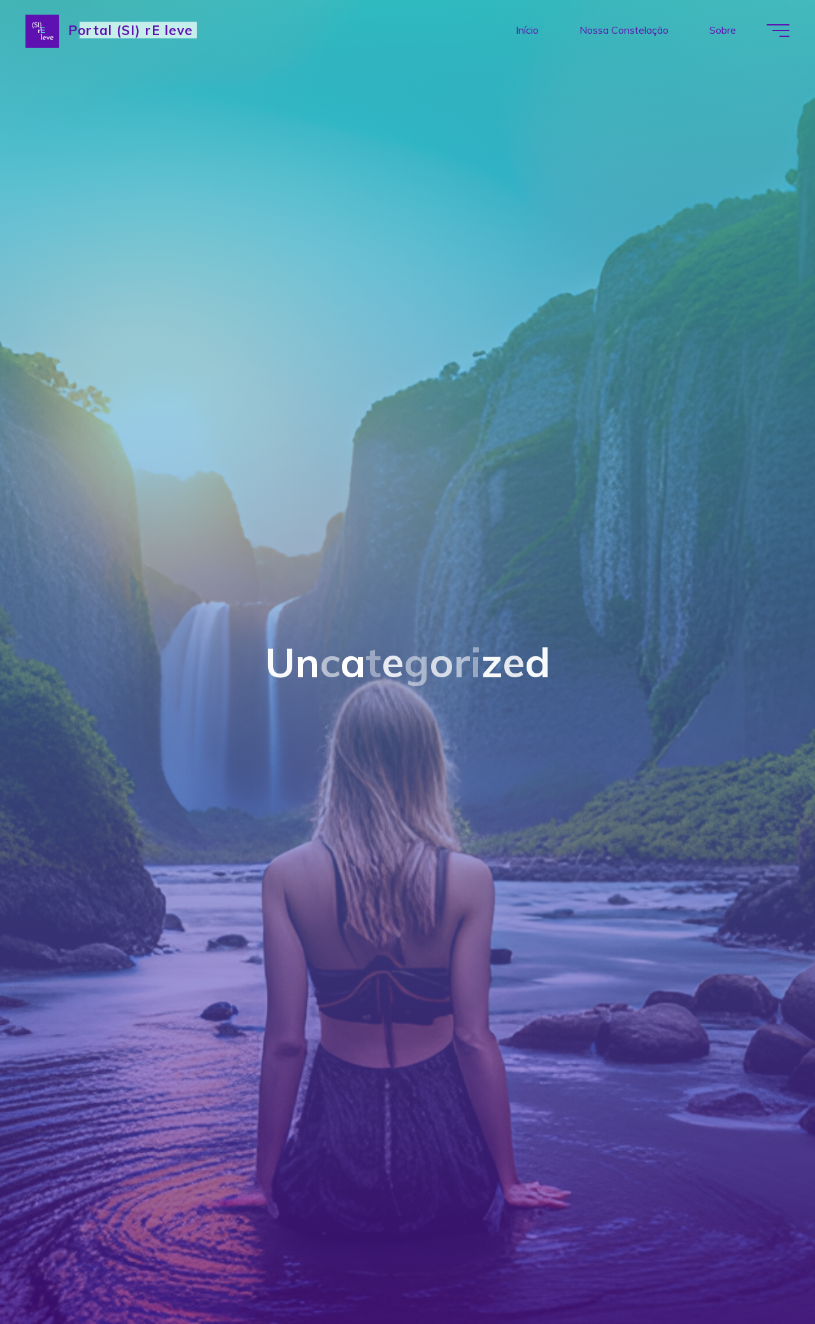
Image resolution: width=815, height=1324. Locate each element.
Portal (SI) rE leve (131, 30)
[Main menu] (778, 30)
